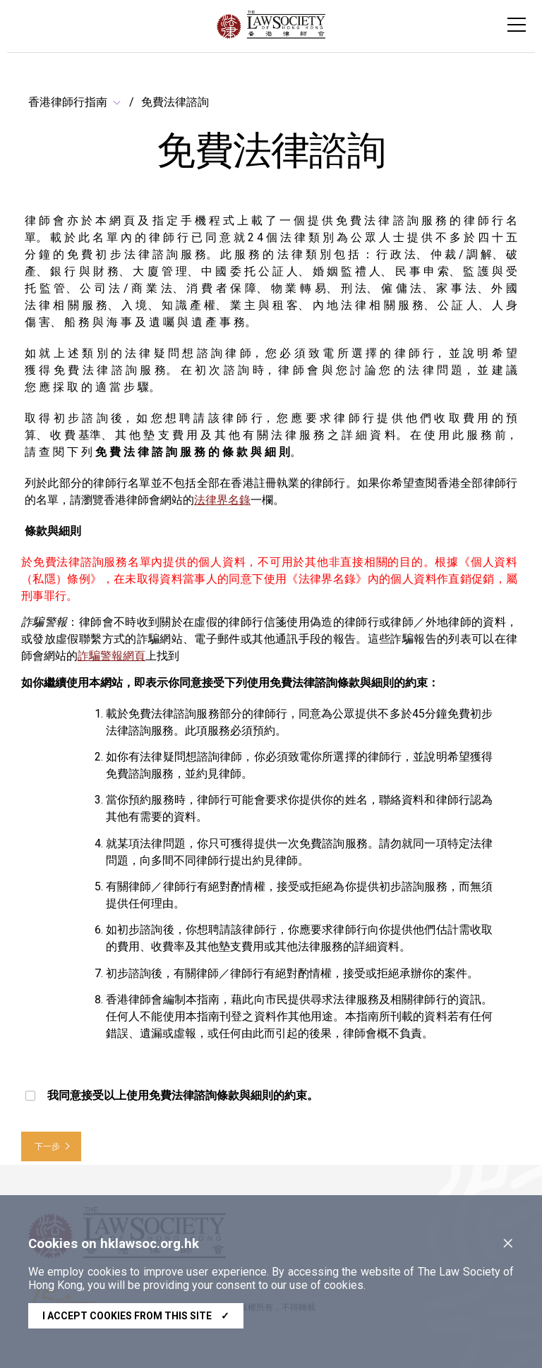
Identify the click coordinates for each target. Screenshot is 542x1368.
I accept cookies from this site (135, 1315)
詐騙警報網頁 (111, 655)
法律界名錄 (222, 500)
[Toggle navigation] (516, 24)
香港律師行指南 (67, 102)
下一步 (47, 1146)
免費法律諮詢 (175, 102)
